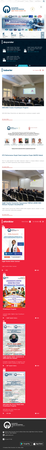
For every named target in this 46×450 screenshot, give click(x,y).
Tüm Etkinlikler (36, 221)
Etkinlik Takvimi (25, 221)
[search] (44, 1)
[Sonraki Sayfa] (29, 65)
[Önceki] (42, 33)
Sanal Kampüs (38, 1)
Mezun (31, 1)
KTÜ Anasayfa (20, 1)
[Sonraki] (42, 37)
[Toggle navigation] (41, 6)
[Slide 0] (23, 30)
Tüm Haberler (36, 70)
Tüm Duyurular (23, 65)
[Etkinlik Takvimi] (31, 221)
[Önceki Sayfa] (16, 65)
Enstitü (27, 1)
